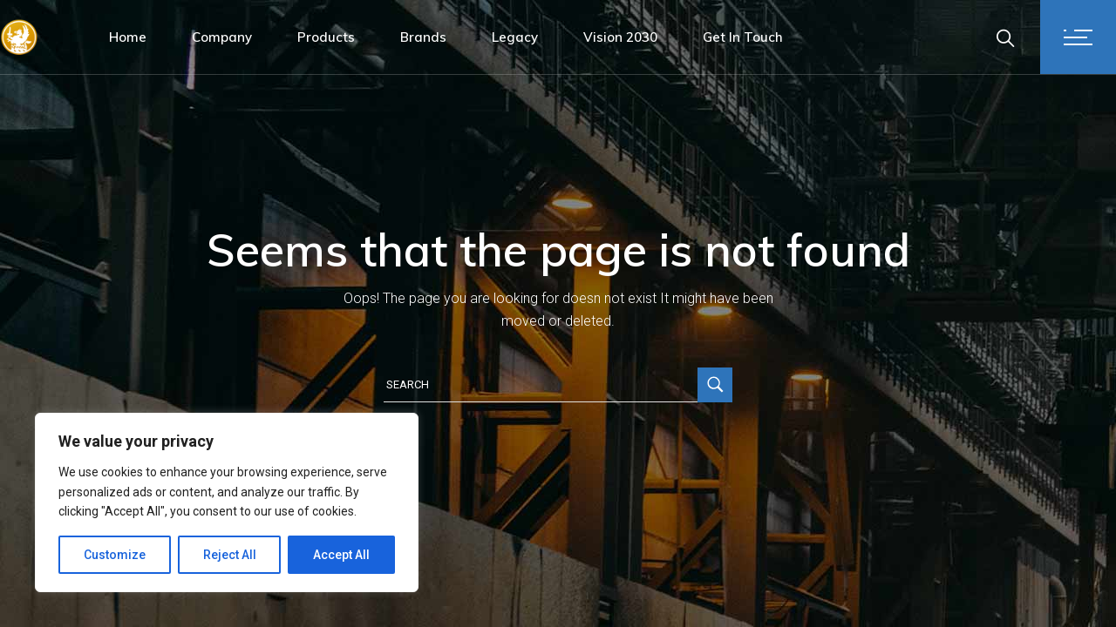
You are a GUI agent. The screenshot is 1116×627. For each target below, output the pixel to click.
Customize (115, 555)
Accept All (341, 555)
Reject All (229, 555)
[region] (226, 502)
